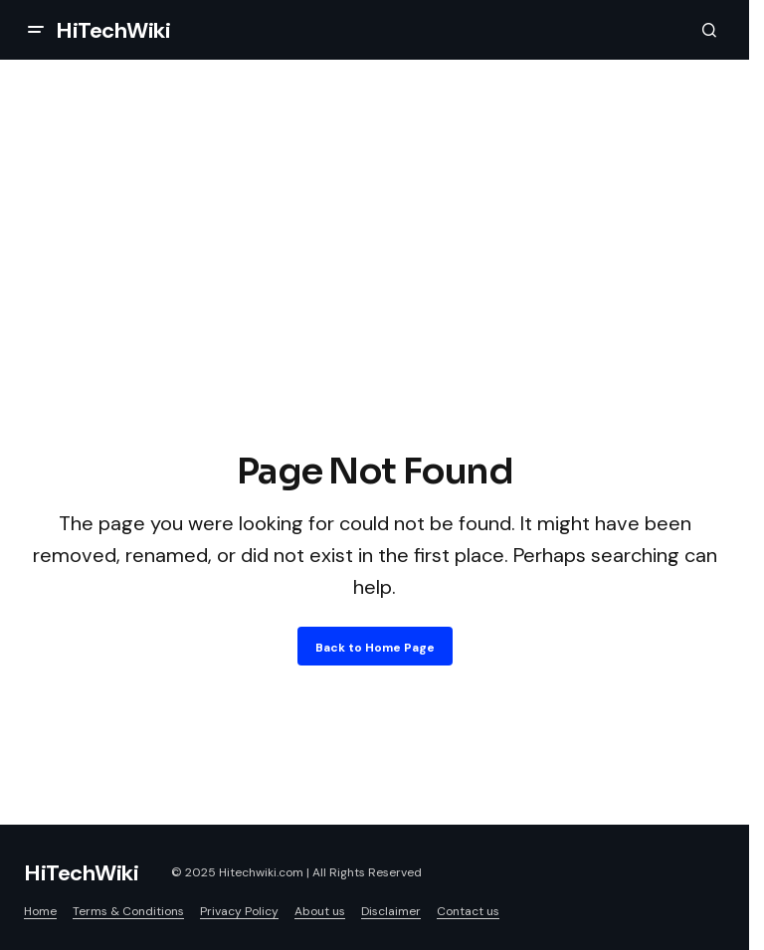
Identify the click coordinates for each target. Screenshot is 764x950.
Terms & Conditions (128, 911)
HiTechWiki (113, 30)
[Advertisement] (375, 296)
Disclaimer (391, 911)
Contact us (468, 911)
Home (40, 911)
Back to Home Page (375, 648)
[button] (36, 30)
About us (319, 911)
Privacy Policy (239, 911)
